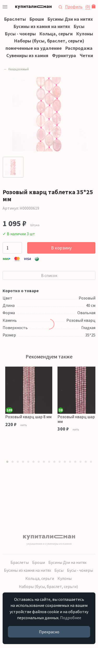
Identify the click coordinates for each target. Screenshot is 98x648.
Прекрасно (49, 631)
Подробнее (70, 617)
